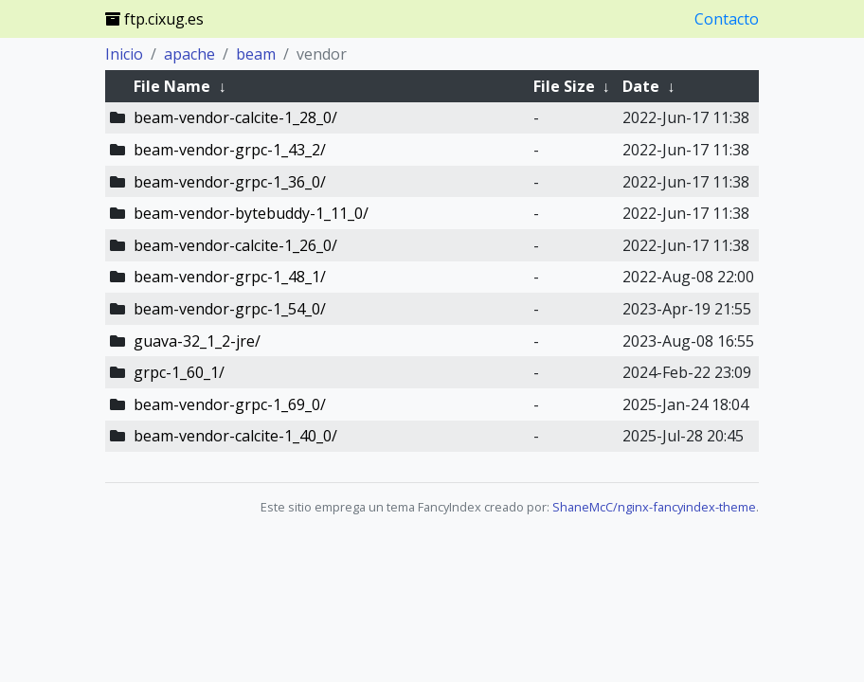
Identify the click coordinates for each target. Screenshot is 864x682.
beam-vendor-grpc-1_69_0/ (230, 404)
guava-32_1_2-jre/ (197, 341)
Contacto (726, 19)
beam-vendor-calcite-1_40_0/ (235, 435)
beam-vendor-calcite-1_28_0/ (235, 117)
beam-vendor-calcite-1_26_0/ (235, 245)
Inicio (124, 54)
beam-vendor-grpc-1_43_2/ (230, 149)
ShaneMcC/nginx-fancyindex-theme (654, 506)
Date (640, 86)
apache (189, 54)
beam (256, 54)
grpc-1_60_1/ (179, 372)
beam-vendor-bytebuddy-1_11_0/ (251, 213)
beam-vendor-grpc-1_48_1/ (230, 276)
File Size (564, 86)
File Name (172, 86)
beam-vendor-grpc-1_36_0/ (230, 181)
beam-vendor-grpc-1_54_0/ (230, 308)
